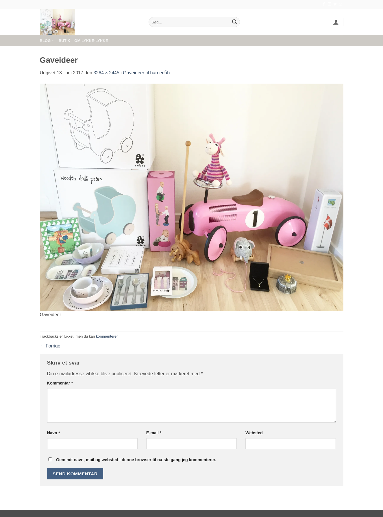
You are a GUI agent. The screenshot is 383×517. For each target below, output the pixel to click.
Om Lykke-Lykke (91, 40)
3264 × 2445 (106, 72)
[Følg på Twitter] (335, 4)
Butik (64, 40)
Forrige (50, 345)
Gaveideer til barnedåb (146, 72)
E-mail (154, 432)
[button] (336, 22)
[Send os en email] (340, 4)
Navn (53, 432)
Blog (47, 40)
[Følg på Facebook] (323, 4)
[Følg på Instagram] (329, 4)
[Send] (234, 22)
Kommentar (60, 383)
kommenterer (107, 336)
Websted (254, 432)
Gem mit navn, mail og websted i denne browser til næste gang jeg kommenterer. (136, 459)
